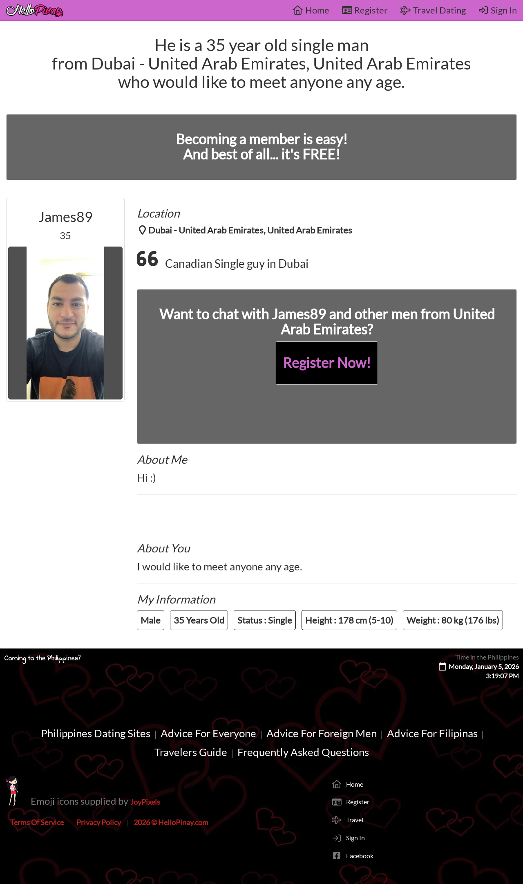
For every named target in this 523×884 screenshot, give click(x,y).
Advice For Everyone (208, 733)
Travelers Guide (190, 751)
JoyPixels (145, 801)
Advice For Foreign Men (321, 733)
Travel (354, 819)
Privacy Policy (98, 822)
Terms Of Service (37, 822)
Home (310, 10)
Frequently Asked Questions (303, 751)
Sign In (497, 10)
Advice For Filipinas (432, 733)
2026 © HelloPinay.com (171, 822)
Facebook (359, 855)
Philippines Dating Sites (95, 733)
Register (365, 10)
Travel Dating (433, 10)
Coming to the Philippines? (42, 658)
